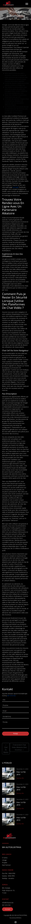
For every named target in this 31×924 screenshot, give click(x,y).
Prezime (5, 705)
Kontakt (7, 909)
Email (5, 711)
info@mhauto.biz (7, 903)
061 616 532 (11, 696)
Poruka (5, 722)
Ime (4, 700)
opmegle (16, 187)
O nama (4, 858)
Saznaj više (20, 778)
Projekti (4, 863)
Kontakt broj (7, 716)
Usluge (4, 860)
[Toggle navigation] (26, 3)
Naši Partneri (6, 865)
